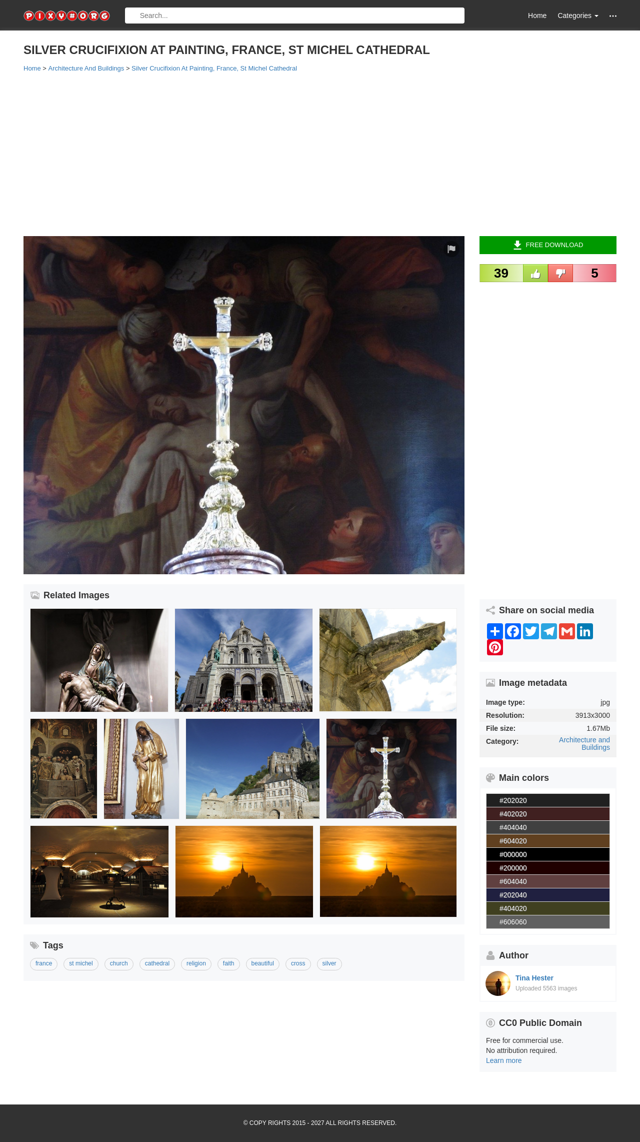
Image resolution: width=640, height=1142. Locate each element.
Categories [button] (578, 16)
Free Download (548, 245)
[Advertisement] (320, 154)
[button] (613, 16)
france (44, 963)
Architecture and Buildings (584, 743)
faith (228, 963)
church (119, 963)
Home (537, 16)
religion (196, 963)
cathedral (157, 963)
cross (298, 963)
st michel (80, 963)
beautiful (263, 963)
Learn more (504, 1060)
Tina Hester (535, 978)
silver (329, 963)
